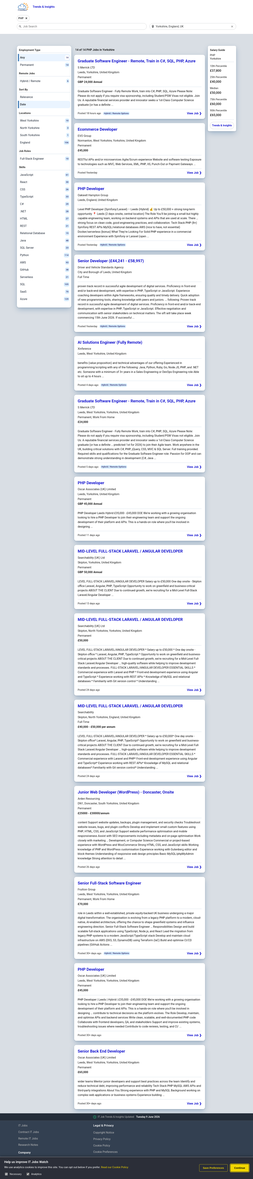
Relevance (26, 88)
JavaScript (44, 166)
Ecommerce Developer (97, 120)
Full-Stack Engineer (44, 149)
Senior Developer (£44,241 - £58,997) (111, 251)
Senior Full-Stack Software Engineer (109, 874)
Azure (44, 290)
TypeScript (44, 187)
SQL (44, 275)
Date (23, 95)
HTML (44, 209)
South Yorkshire (44, 126)
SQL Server (44, 239)
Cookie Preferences (105, 1143)
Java (44, 231)
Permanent (44, 56)
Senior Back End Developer (101, 1042)
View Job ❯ (194, 104)
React (44, 173)
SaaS (44, 282)
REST (44, 217)
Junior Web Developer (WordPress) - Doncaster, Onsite (126, 783)
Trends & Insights (44, 6)
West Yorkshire (44, 111)
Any (44, 48)
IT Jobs (23, 1116)
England (44, 133)
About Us (24, 1150)
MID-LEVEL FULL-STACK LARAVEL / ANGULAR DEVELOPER (130, 542)
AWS (44, 253)
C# (44, 195)
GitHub (44, 261)
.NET (44, 202)
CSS (44, 180)
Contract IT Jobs (28, 1123)
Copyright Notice (103, 1123)
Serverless (44, 268)
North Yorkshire (44, 119)
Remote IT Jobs (28, 1129)
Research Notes (28, 1136)
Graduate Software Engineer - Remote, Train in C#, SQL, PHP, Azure (137, 52)
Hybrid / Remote (44, 72)
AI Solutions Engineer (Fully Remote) (110, 333)
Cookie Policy (101, 1136)
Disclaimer (99, 1149)
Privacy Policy (102, 1130)
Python (44, 246)
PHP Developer (91, 179)
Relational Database (44, 224)
